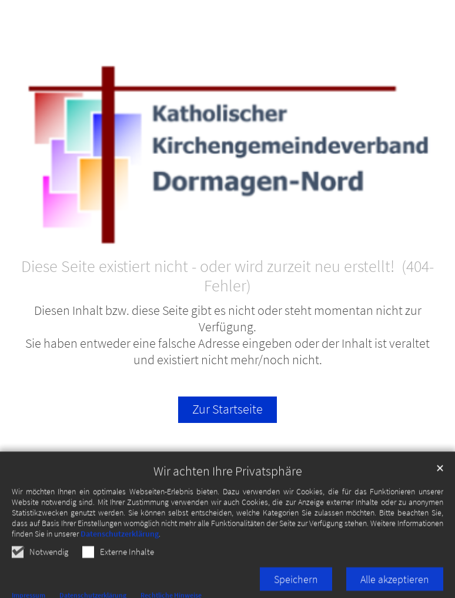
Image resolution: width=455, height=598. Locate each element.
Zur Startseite (227, 409)
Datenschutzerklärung (120, 558)
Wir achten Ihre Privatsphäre (227, 496)
